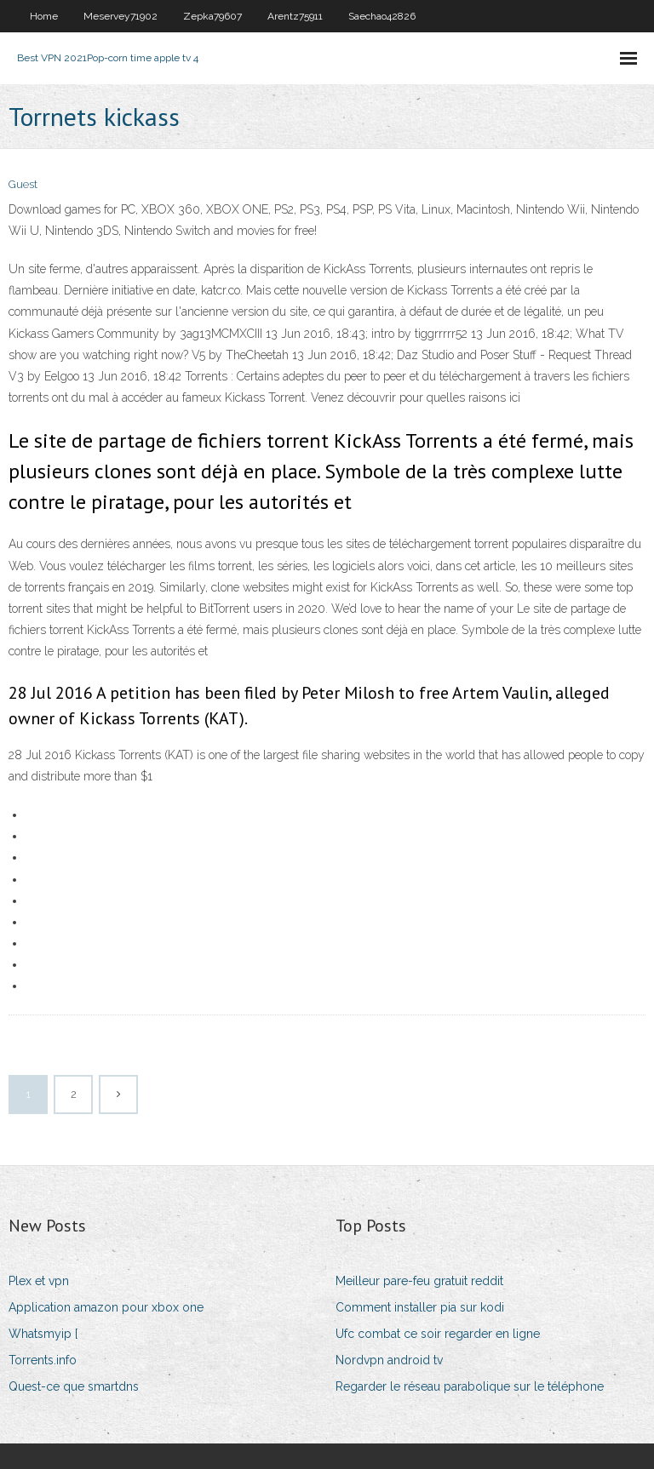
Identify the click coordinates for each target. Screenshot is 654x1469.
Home (44, 16)
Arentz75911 (295, 16)
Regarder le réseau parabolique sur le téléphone (470, 1386)
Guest (23, 184)
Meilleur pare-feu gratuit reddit (419, 1281)
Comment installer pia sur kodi (420, 1307)
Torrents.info (43, 1360)
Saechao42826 (382, 16)
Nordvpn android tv (389, 1360)
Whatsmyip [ (43, 1333)
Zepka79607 (212, 16)
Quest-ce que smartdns (74, 1386)
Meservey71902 (120, 16)
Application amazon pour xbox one (106, 1307)
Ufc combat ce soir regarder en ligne (438, 1333)
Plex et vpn (39, 1281)
